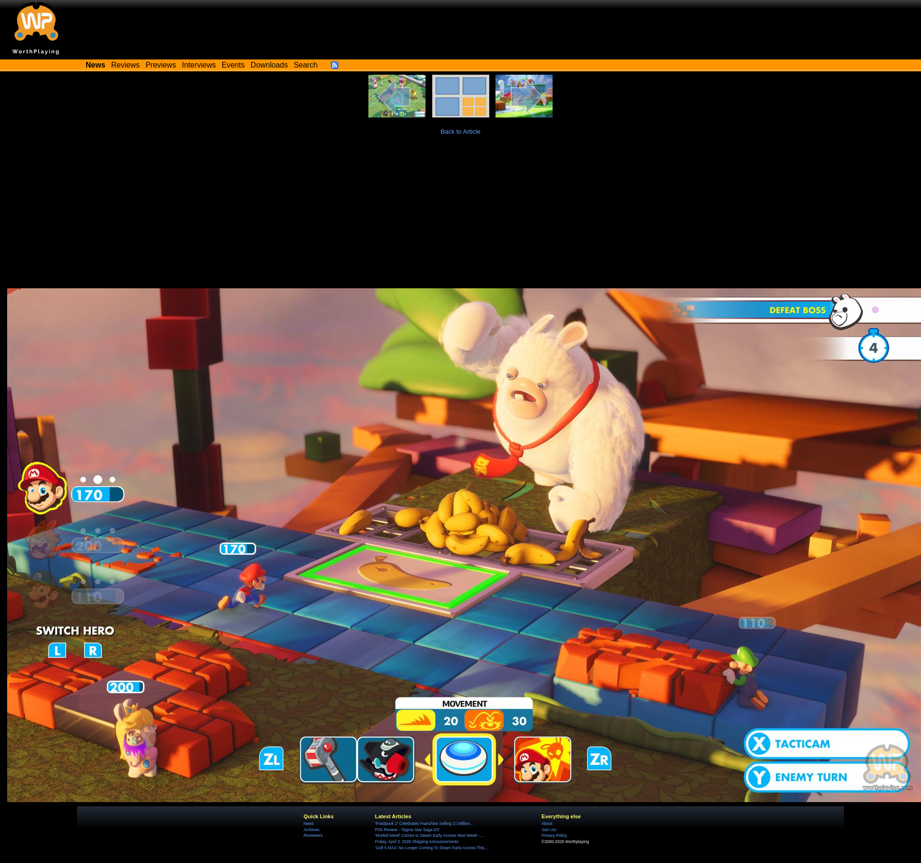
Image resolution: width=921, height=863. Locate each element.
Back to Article (461, 131)
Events (233, 65)
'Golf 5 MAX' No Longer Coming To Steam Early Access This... (431, 847)
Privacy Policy (554, 835)
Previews (161, 65)
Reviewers (313, 835)
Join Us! (549, 829)
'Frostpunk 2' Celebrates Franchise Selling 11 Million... (424, 823)
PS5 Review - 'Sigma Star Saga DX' (407, 829)
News (309, 823)
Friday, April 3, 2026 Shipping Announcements (416, 841)
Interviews (199, 65)
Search (305, 65)
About (547, 823)
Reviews (125, 65)
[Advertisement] (461, 217)
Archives (311, 829)
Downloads (269, 65)
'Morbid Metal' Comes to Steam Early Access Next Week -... (429, 835)
